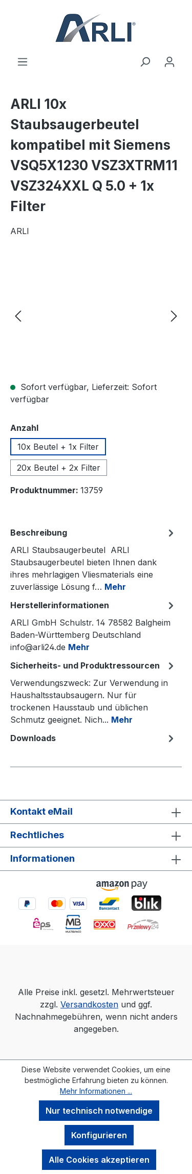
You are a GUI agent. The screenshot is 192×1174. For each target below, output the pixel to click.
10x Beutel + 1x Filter (58, 447)
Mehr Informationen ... (96, 1091)
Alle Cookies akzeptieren (99, 1160)
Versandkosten (89, 1004)
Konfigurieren (99, 1135)
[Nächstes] (174, 315)
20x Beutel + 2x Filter (58, 468)
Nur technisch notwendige (99, 1111)
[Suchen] (145, 61)
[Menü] (22, 61)
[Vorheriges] (18, 315)
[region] (96, 315)
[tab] (93, 559)
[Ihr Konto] (169, 61)
